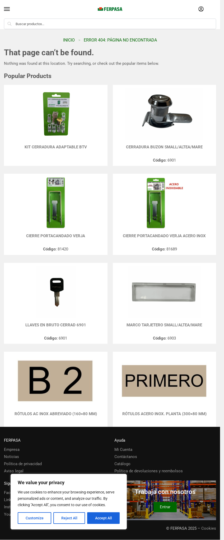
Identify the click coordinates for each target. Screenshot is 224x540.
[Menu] (12, 9)
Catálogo (122, 463)
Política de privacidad (23, 463)
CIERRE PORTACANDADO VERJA (55, 236)
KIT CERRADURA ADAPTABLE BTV (56, 147)
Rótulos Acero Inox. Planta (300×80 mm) (164, 413)
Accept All (103, 518)
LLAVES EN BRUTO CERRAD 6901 (55, 325)
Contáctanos (125, 456)
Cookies (208, 528)
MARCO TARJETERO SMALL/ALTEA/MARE (164, 325)
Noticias (11, 456)
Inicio (69, 40)
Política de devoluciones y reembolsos (148, 471)
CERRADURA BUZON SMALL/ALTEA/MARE (164, 147)
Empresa (12, 449)
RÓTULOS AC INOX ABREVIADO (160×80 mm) (56, 413)
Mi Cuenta (123, 449)
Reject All (69, 518)
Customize (35, 518)
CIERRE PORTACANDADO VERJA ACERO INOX (164, 236)
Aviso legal (14, 471)
